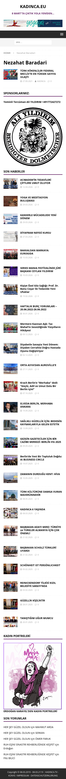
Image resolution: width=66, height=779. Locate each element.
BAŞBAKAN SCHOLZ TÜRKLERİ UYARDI (38, 549)
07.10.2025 (28, 393)
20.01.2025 (28, 622)
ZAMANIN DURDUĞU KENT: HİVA (40, 474)
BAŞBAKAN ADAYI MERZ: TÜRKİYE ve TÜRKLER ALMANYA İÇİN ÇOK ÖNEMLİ (40, 530)
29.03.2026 (28, 204)
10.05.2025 (28, 478)
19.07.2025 (28, 463)
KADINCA (41, 81)
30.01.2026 (28, 313)
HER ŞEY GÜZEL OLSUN (17, 727)
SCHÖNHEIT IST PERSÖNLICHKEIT (40, 565)
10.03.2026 (28, 275)
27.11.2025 (28, 369)
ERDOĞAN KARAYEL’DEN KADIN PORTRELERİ (30, 711)
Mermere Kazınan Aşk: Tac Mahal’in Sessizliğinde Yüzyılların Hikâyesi (40, 327)
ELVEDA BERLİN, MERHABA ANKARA (36, 405)
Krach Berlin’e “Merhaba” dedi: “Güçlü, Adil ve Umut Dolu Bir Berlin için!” (39, 386)
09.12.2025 (28, 334)
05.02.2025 (28, 569)
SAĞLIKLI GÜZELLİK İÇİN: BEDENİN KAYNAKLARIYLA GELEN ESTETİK (41, 422)
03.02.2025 (28, 590)
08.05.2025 (28, 499)
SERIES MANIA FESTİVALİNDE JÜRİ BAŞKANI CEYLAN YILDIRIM (40, 269)
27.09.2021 (28, 81)
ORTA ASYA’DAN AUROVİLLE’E (38, 365)
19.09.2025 (28, 410)
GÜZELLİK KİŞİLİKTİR (32, 600)
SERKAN (40, 732)
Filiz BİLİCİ (9, 758)
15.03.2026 (28, 257)
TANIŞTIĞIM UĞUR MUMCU (36, 618)
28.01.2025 (28, 604)
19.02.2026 (28, 296)
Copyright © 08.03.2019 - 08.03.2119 (25, 772)
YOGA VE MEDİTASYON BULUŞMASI (34, 199)
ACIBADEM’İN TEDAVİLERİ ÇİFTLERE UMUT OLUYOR (35, 181)
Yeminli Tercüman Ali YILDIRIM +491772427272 (32, 102)
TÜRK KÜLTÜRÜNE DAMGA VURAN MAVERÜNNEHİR (41, 493)
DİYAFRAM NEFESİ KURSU (35, 232)
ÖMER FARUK (43, 738)
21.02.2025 (28, 537)
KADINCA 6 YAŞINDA (32, 509)
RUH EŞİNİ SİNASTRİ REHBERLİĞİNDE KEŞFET (29, 744)
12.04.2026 (28, 187)
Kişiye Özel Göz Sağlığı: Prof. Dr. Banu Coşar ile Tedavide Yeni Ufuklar (39, 289)
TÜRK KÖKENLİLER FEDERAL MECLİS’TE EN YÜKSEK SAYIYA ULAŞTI (38, 74)
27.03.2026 (28, 236)
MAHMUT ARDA (44, 727)
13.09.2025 (28, 428)
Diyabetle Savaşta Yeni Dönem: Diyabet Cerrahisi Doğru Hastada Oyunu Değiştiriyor (40, 347)
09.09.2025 (28, 446)
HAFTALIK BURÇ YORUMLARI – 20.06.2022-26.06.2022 (38, 308)
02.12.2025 (28, 355)
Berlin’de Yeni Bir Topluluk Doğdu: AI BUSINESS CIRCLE (41, 458)
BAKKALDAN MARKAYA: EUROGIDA (34, 252)
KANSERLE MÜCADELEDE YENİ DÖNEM (38, 216)
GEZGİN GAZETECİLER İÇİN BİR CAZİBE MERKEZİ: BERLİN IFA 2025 (40, 440)
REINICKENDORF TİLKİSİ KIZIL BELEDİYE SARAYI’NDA (38, 584)
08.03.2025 (28, 513)
